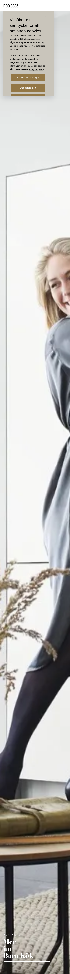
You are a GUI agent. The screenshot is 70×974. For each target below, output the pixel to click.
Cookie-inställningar (28, 77)
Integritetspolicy (36, 69)
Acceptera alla (28, 87)
